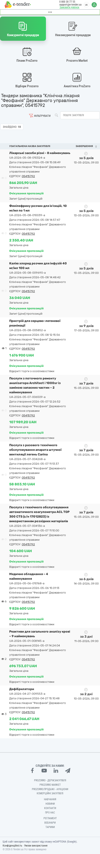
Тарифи (50, 827)
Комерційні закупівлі (50, 793)
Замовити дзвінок (69, 7)
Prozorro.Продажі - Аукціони (50, 789)
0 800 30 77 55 (67, 1)
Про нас (50, 812)
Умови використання (35, 845)
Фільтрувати (42, 115)
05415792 (28, 176)
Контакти (50, 808)
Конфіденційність (12, 845)
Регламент (50, 818)
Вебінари (50, 822)
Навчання (50, 799)
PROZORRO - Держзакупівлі (50, 780)
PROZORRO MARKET (50, 784)
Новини (50, 803)
